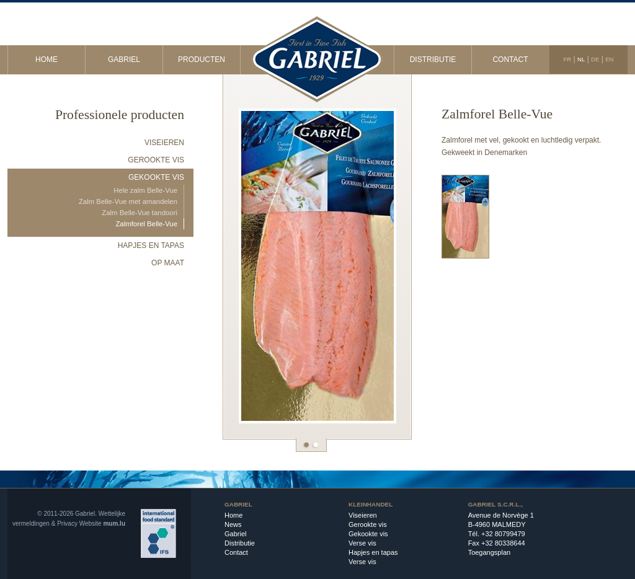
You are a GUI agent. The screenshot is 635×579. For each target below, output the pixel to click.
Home (46, 59)
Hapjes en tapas (151, 245)
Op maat (167, 263)
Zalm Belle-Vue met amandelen (128, 201)
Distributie (433, 59)
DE (595, 59)
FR (567, 59)
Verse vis (362, 543)
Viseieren (164, 142)
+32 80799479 (503, 533)
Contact (510, 59)
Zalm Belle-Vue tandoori (139, 212)
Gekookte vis (156, 177)
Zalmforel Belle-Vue (146, 224)
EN (609, 59)
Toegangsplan (489, 552)
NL (581, 59)
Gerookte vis (156, 160)
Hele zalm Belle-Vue (145, 190)
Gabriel (124, 59)
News (233, 524)
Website (90, 523)
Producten (201, 59)
